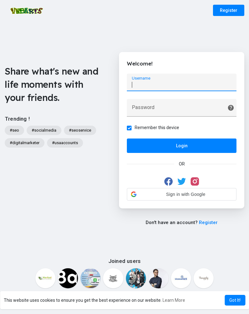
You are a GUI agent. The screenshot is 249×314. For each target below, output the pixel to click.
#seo (14, 130)
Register (228, 10)
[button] (181, 194)
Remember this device (157, 127)
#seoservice (80, 130)
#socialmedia (44, 130)
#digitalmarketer (24, 142)
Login (182, 145)
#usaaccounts (65, 142)
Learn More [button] (174, 300)
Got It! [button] (235, 300)
